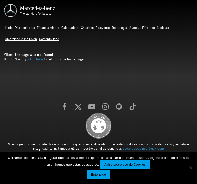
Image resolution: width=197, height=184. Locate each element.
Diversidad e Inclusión (21, 39)
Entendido (98, 174)
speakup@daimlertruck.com (143, 149)
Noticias (163, 28)
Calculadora (70, 28)
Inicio (9, 28)
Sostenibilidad (49, 39)
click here (35, 59)
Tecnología (119, 28)
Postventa (103, 28)
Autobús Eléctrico (142, 28)
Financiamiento (48, 28)
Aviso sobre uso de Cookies (125, 164)
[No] (190, 167)
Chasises (87, 28)
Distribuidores (25, 28)
